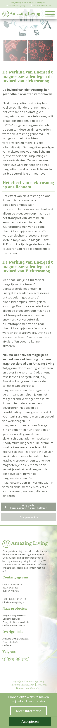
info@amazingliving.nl (18, 5)
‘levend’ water (27, 337)
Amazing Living (43, 364)
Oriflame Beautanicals (13, 625)
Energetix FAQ (10, 641)
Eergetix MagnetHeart (14, 615)
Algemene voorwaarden (22, 684)
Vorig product (25, 507)
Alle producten (28, 517)
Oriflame (7, 645)
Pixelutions (35, 688)
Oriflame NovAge (11, 618)
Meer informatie (28, 711)
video (13, 253)
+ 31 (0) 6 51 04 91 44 (41, 5)
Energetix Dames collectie (16, 622)
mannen (29, 491)
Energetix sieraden (15, 293)
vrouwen (15, 491)
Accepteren (30, 721)
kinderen (8, 496)
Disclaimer (41, 684)
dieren (40, 491)
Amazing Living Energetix (15, 638)
